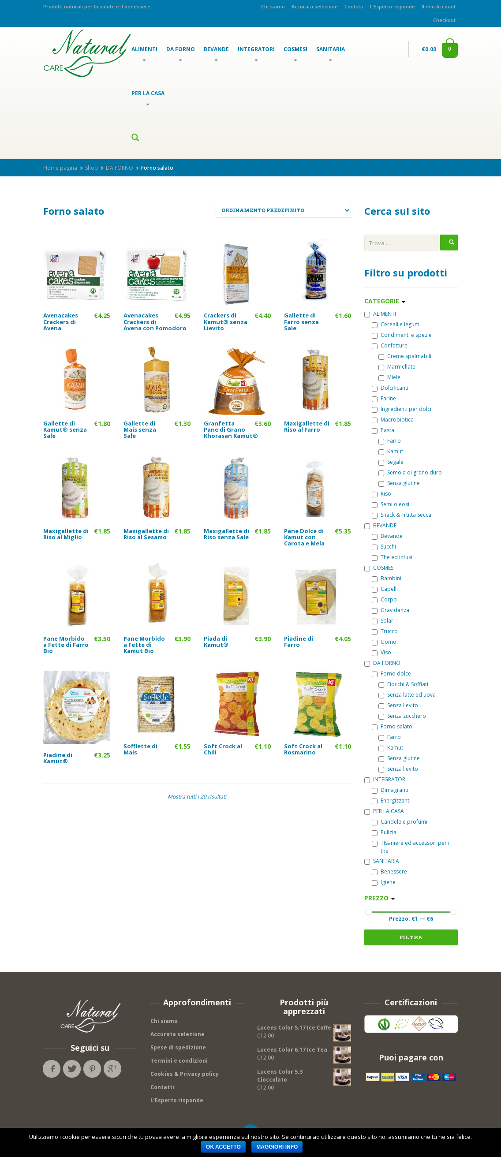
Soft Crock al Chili (223, 749)
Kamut (390, 451)
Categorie (384, 301)
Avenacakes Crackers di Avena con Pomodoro (155, 321)
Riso (381, 493)
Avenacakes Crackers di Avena (60, 321)
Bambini (386, 578)
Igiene (384, 882)
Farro (389, 440)
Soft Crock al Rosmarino (303, 749)
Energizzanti (391, 800)
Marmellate (396, 366)
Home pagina (60, 168)
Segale (391, 462)
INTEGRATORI (256, 53)
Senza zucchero (402, 716)
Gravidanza (390, 610)
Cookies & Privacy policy (184, 1074)
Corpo (384, 599)
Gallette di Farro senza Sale (301, 321)
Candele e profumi (399, 821)
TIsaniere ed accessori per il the (411, 847)
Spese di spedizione (178, 1047)
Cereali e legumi (396, 324)
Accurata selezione (315, 6)
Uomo (384, 642)
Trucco (385, 631)
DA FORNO (180, 53)
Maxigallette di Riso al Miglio (66, 534)
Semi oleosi (390, 504)
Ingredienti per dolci (401, 409)
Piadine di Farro (298, 641)
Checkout (444, 20)
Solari (383, 620)
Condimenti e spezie (402, 335)
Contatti (353, 6)
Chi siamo (273, 6)
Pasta (383, 430)
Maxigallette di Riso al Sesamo (146, 534)
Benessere (389, 871)
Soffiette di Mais (140, 749)
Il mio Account (439, 6)
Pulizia (384, 832)
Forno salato (392, 726)
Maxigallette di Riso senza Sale (226, 534)
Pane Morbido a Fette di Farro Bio (66, 644)
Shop (91, 168)
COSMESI (295, 53)
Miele (389, 377)
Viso (381, 652)
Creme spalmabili (404, 356)
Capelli (385, 589)
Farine (384, 398)
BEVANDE (216, 53)
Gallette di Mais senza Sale (139, 429)
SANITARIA (330, 53)
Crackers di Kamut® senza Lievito (225, 321)
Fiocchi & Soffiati (403, 684)
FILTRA (410, 937)
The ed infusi (392, 557)
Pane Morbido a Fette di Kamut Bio (144, 644)
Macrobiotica (393, 419)
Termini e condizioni (179, 1060)
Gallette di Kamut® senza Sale (65, 429)
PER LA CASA (148, 97)
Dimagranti (390, 790)
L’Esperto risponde (392, 6)
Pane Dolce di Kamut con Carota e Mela (304, 537)
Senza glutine (399, 483)
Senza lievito (398, 705)
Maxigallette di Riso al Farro (306, 426)
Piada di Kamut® (216, 641)
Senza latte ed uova (407, 694)
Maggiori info (277, 1147)
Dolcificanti (390, 388)
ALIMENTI (144, 53)
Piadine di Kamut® (57, 758)
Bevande (387, 536)
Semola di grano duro (410, 472)
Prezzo (379, 898)
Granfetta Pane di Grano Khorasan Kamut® (231, 429)
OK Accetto (223, 1147)
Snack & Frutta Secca (401, 515)
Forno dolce (391, 673)
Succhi (384, 546)
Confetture (390, 345)
